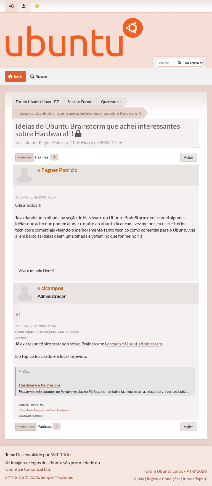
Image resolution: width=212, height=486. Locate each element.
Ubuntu (12, 469)
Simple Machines (57, 477)
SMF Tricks (61, 454)
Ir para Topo (26, 426)
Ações (189, 157)
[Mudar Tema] (37, 6)
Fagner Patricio (59, 170)
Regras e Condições (163, 478)
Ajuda (139, 478)
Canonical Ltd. (37, 469)
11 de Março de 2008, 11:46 (35, 197)
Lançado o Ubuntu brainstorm (133, 343)
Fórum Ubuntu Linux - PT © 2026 (175, 471)
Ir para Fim (24, 157)
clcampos (52, 288)
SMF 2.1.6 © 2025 (22, 477)
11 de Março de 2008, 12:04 (35, 326)
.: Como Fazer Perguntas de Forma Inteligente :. (44, 410)
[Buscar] (179, 63)
